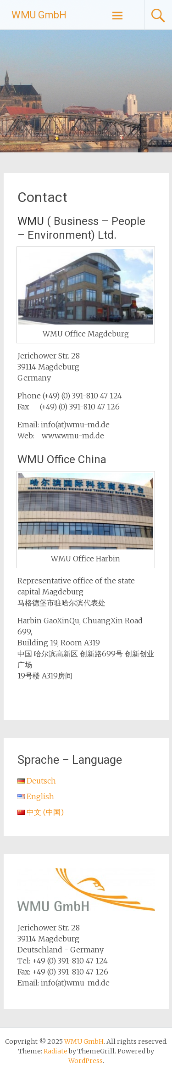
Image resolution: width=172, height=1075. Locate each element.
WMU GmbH (39, 15)
